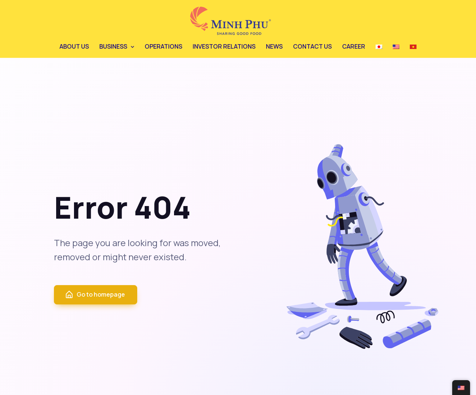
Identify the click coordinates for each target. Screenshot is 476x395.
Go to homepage (95, 294)
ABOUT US (74, 46)
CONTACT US (312, 46)
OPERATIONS (163, 46)
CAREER (353, 46)
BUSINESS (113, 46)
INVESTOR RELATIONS (224, 46)
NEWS (274, 46)
